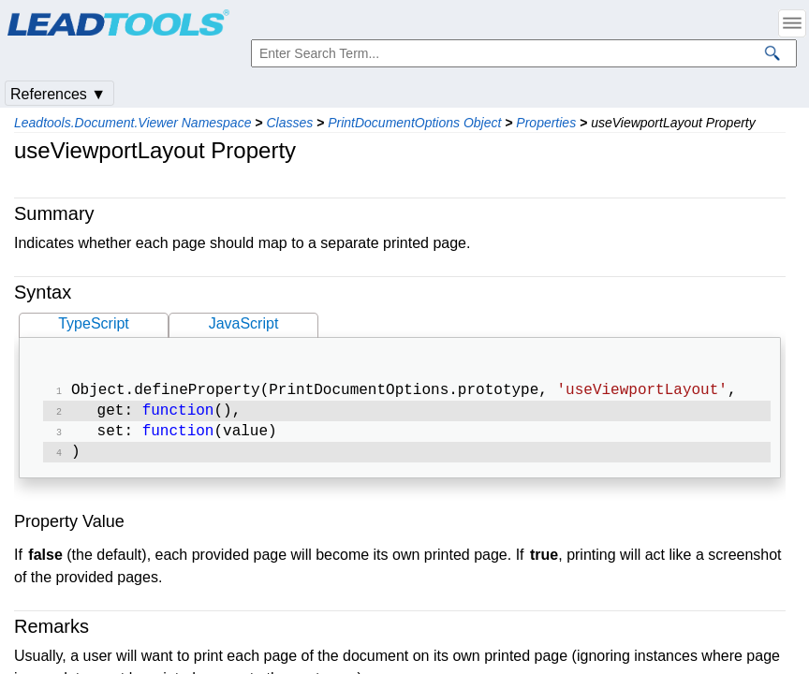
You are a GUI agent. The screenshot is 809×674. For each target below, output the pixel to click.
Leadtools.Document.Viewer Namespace (132, 122)
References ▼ (58, 94)
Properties (546, 122)
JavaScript (244, 323)
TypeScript (93, 323)
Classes (289, 122)
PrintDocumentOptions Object (414, 122)
